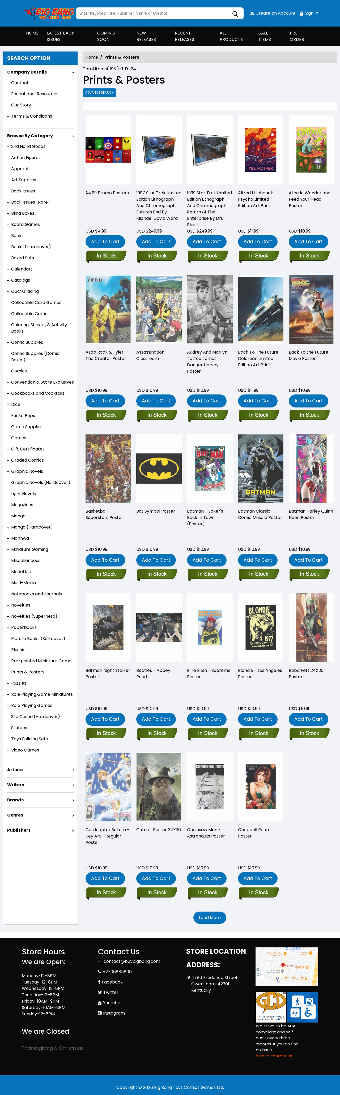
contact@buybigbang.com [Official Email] (132, 961)
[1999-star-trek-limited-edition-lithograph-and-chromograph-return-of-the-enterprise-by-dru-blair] (209, 151)
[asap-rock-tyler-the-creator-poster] (106, 415)
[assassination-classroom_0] (156, 415)
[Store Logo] (48, 13)
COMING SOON (106, 36)
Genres (15, 815)
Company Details (27, 72)
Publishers (19, 830)
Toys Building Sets (29, 739)
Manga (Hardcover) (32, 527)
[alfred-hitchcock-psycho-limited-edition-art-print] (260, 151)
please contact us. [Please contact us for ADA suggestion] (274, 1056)
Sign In (309, 13)
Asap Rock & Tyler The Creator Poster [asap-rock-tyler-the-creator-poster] (106, 355)
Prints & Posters (27, 672)
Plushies (19, 650)
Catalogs (20, 280)
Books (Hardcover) (31, 247)
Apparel (19, 169)
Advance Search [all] (99, 92)
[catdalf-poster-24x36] (156, 893)
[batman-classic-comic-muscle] (258, 574)
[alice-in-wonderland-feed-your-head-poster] (311, 151)
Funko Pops (23, 416)
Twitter (110, 992)
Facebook (112, 982)
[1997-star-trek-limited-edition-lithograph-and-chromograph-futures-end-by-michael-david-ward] (159, 151)
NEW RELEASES (146, 36)
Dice (15, 404)
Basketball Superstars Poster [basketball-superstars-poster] (104, 514)
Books (17, 236)
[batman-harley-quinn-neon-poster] (309, 574)
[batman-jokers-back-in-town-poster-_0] (207, 574)
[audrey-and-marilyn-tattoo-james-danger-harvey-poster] (207, 415)
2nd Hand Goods (28, 146)
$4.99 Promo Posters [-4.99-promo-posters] (107, 193)
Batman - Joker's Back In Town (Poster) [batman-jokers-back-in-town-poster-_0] (205, 517)
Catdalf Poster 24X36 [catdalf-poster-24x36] (158, 830)
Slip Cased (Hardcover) (35, 717)
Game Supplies (26, 427)
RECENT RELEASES (184, 36)
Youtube (111, 1003)
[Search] (160, 13)
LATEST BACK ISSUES (60, 36)
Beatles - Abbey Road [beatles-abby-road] (153, 673)
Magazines (22, 505)
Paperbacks (24, 627)
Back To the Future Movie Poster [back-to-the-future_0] (308, 355)
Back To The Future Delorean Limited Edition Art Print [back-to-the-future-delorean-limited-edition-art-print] (258, 358)
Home (92, 57)
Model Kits (21, 572)
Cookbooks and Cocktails (37, 393)
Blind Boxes (22, 213)
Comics (19, 371)
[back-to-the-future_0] (309, 415)
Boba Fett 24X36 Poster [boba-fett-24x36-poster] (306, 673)
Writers (15, 785)
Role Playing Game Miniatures (42, 694)
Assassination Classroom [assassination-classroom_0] (150, 355)
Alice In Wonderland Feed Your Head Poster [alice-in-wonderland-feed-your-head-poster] (309, 199)
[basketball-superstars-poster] (106, 574)
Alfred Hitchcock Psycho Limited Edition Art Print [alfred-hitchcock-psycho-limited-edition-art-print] (255, 199)
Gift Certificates (28, 449)
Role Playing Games (31, 705)
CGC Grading (25, 291)
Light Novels (23, 494)
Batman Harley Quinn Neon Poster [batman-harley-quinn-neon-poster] (311, 514)
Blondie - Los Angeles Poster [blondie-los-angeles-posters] (260, 673)
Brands (15, 800)
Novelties (20, 605)
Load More (210, 917)
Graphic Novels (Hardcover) (40, 482)
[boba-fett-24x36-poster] (309, 734)
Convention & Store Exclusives (42, 382)
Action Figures (26, 157)
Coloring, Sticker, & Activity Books (39, 328)
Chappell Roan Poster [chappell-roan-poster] (253, 833)
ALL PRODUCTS (231, 36)
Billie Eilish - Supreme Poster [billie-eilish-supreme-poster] (209, 673)
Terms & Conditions (31, 116)
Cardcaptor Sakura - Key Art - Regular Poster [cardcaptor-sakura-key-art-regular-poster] (107, 836)
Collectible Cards (29, 314)
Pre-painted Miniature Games (42, 661)
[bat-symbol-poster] (156, 574)
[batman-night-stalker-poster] (106, 734)
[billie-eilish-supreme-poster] (207, 734)
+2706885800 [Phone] (117, 972)
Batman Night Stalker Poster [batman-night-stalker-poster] (108, 673)
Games (18, 438)
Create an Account (273, 13)
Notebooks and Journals (36, 594)
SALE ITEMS (265, 36)
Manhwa (20, 538)
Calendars (22, 269)
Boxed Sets (22, 258)
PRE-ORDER (297, 36)
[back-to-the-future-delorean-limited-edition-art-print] (258, 415)
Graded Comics (27, 460)
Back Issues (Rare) (30, 202)
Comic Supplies (27, 342)
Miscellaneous (25, 560)
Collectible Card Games (36, 302)
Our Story (21, 105)
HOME (32, 33)
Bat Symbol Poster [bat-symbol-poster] (155, 511)
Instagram (114, 1013)
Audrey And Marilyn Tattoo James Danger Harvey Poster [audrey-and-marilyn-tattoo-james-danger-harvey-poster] (207, 361)
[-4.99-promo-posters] (108, 151)
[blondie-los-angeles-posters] (258, 734)
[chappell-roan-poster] (258, 893)
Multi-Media (23, 583)
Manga (18, 516)
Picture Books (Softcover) (38, 638)
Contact (20, 83)
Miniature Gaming (29, 549)
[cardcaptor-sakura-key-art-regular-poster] (106, 893)
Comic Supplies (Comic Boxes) (35, 356)
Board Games (25, 224)
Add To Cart (105, 241)
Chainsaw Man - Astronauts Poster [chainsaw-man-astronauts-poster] (206, 833)
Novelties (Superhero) (34, 616)
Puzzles (18, 683)
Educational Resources (34, 94)
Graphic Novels (27, 471)
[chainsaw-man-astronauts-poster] (207, 893)
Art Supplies (23, 180)
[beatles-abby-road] (156, 734)
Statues (19, 728)
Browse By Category (30, 136)
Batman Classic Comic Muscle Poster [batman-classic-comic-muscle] (260, 514)
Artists (15, 770)
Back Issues (23, 191)
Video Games (25, 750)
